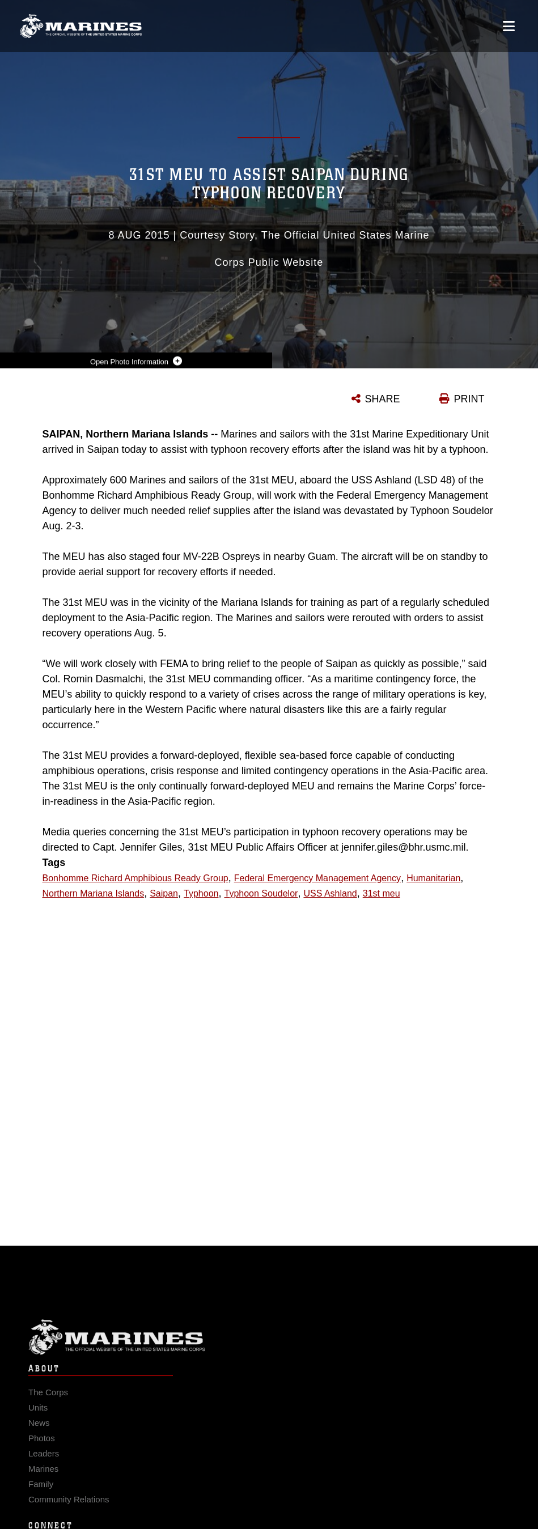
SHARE (382, 399)
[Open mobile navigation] (508, 26)
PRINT (469, 399)
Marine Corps (269, 1347)
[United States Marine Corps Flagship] (81, 26)
